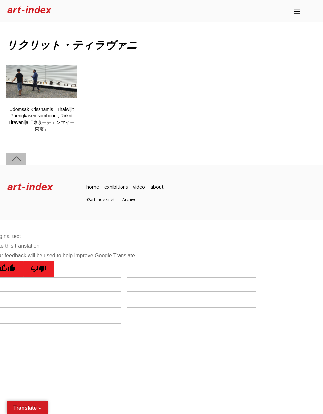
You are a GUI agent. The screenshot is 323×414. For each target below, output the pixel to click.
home (92, 187)
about (157, 187)
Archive (129, 199)
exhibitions (116, 187)
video (139, 187)
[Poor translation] (38, 269)
